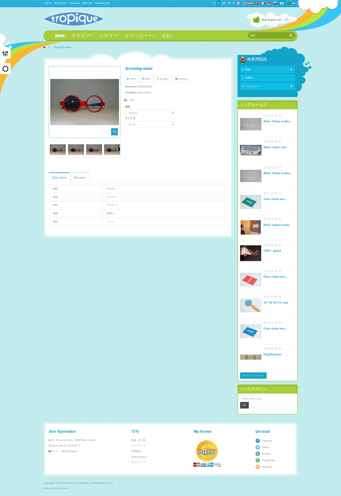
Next (119, 149)
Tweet (131, 78)
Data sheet (59, 177)
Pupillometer (273, 354)
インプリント (138, 445)
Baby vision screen (276, 225)
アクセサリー (253, 86)
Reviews (80, 177)
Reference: (131, 86)
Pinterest (181, 78)
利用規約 (136, 451)
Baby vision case (275, 147)
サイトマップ (138, 462)
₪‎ (229, 3)
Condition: (131, 92)
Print (131, 100)
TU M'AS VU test (276, 302)
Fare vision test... (275, 199)
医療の (249, 77)
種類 (127, 106)
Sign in (48, 3)
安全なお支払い (139, 457)
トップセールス (253, 104)
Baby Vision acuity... (278, 121)
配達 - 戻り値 (138, 440)
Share (146, 78)
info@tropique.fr (69, 451)
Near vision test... (276, 276)
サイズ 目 (130, 118)
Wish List (87, 3)
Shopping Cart (102, 3)
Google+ (163, 78)
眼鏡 (248, 69)
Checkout (75, 3)
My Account (61, 3)
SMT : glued (272, 250)
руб (224, 3)
